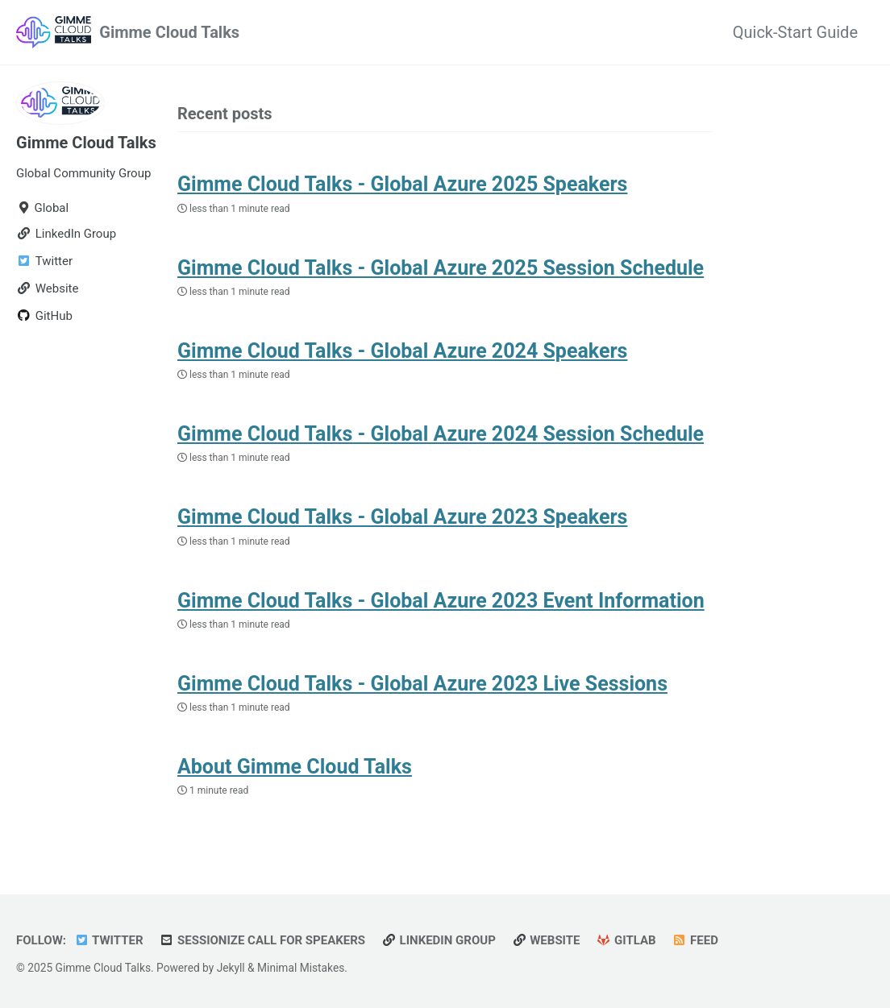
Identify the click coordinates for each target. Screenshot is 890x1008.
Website (546, 940)
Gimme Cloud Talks (169, 32)
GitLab (626, 940)
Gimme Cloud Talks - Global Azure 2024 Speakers (402, 351)
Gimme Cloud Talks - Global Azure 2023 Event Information (441, 600)
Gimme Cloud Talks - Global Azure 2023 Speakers (402, 517)
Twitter (108, 940)
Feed (695, 940)
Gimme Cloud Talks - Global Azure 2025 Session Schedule (440, 268)
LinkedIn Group (438, 940)
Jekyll (231, 967)
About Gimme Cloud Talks (294, 766)
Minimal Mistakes (300, 967)
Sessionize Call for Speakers (263, 940)
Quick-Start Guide (795, 32)
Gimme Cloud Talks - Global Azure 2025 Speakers (402, 184)
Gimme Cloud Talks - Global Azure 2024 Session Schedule (440, 434)
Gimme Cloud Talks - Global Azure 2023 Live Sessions (422, 683)
